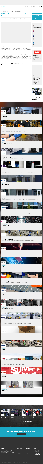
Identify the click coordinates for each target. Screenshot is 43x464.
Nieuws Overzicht (5, 11)
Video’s (37, 6)
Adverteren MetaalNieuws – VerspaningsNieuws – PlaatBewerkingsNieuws (36, 33)
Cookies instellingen (25, 462)
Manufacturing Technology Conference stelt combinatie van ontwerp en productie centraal (37, 72)
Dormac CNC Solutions (6, 157)
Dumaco (3, 266)
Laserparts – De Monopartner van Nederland (11, 335)
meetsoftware (20, 44)
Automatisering (19, 453)
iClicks (12, 461)
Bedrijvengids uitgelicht (36, 48)
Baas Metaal (4, 116)
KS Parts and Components (7, 239)
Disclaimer (18, 462)
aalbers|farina (5, 390)
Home (1, 11)
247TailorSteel (5, 322)
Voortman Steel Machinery (7, 308)
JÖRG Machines (5, 363)
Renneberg (4, 198)
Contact (40, 6)
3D (17, 454)
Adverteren (30, 6)
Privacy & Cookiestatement (13, 462)
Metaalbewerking (4, 265)
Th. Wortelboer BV (6, 184)
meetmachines (15, 44)
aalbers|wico (4, 294)
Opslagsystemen (4, 224)
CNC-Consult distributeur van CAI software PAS (15, 14)
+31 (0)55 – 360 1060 (37, 453)
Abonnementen (25, 6)
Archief (34, 6)
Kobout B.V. (4, 130)
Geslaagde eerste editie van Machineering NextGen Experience (36, 79)
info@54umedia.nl (37, 454)
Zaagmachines (4, 348)
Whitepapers (35, 24)
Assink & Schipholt (6, 212)
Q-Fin (3, 171)
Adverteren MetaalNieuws (4, 462)
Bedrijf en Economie (36, 77)
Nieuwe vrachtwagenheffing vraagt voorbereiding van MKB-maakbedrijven (37, 68)
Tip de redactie (37, 13)
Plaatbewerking (4, 115)
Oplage (3, 375)
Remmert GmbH (5, 225)
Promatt (4, 349)
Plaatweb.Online (5, 253)
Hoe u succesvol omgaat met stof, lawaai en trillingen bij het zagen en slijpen (37, 28)
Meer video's (21, 423)
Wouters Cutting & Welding (7, 281)
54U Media (4, 376)
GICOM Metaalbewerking (7, 143)
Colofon (9, 462)
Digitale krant (37, 15)
